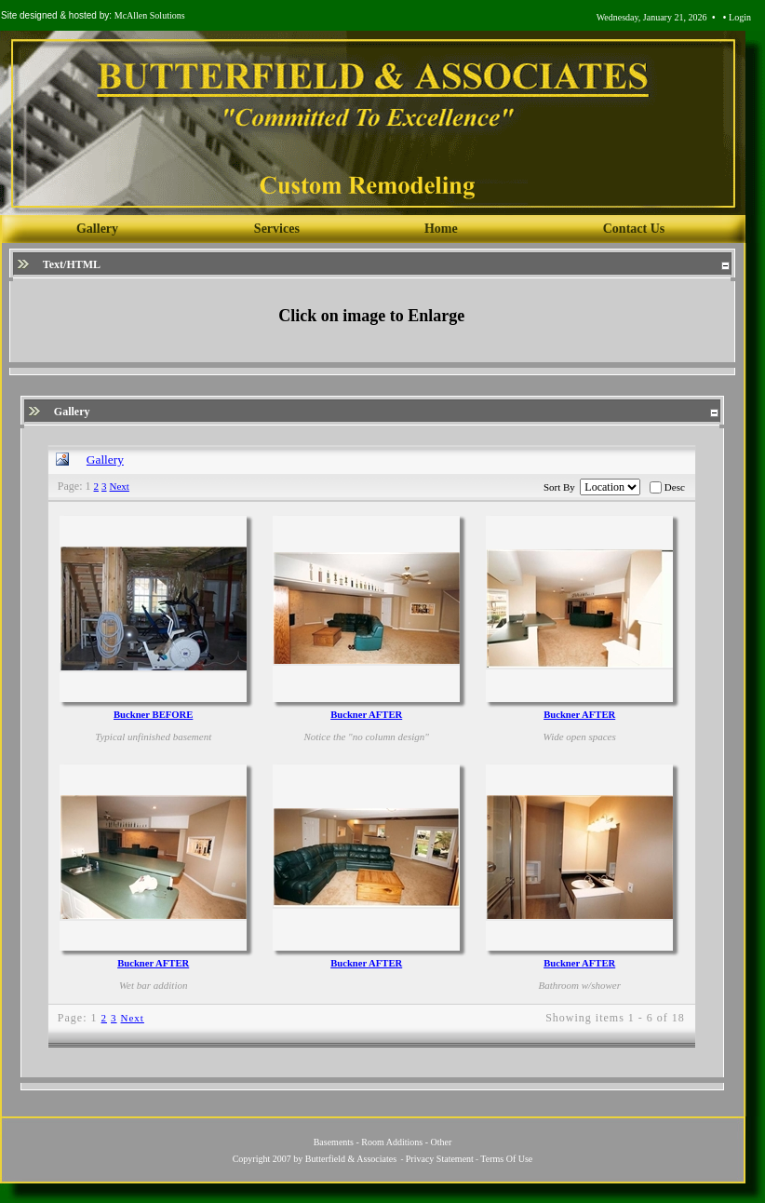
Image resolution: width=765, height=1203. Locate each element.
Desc (674, 487)
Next (119, 486)
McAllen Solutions (149, 15)
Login (740, 17)
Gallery (105, 459)
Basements (334, 1142)
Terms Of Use (506, 1159)
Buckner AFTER (366, 715)
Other (441, 1142)
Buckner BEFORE (153, 715)
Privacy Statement (440, 1159)
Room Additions (392, 1142)
